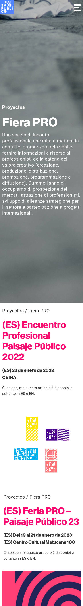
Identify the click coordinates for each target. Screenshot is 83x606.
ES (23, 393)
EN (31, 393)
